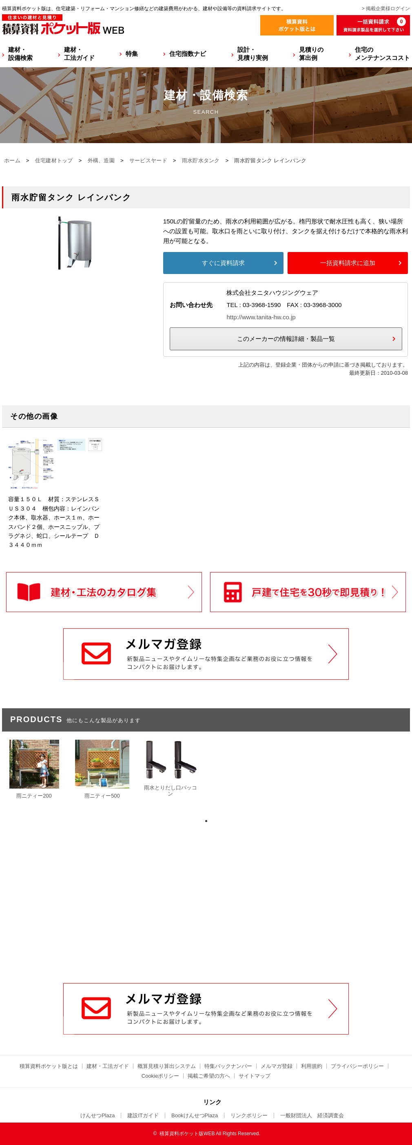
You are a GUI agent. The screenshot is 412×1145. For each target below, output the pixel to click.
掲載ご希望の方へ (209, 1076)
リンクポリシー (249, 1115)
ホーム (12, 160)
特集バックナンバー (228, 1066)
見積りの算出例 (311, 53)
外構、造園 (101, 160)
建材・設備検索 (20, 53)
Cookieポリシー (160, 1076)
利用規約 (311, 1066)
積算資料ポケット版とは (49, 1066)
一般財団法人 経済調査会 (312, 1115)
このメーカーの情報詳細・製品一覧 (286, 338)
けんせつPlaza (97, 1115)
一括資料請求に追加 (347, 262)
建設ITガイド (143, 1115)
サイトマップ (254, 1076)
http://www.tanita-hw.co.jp (260, 317)
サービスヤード (148, 160)
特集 (132, 53)
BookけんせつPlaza (194, 1115)
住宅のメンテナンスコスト (382, 53)
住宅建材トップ (54, 160)
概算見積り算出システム (166, 1066)
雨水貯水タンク (201, 160)
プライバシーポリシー (357, 1066)
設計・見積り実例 (252, 53)
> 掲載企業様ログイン (386, 8)
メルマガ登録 (276, 1066)
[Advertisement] (206, 921)
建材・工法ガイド (79, 53)
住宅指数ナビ (187, 53)
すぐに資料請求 (223, 262)
